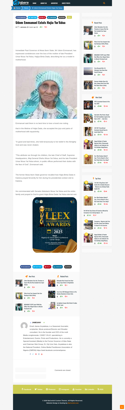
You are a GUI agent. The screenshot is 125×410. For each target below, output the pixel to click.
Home (34, 3)
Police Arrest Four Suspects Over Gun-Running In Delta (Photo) (33, 294)
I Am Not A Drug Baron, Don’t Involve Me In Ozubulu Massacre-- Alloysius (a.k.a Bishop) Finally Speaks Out (102, 186)
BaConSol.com (73, 403)
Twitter (33, 17)
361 (100, 162)
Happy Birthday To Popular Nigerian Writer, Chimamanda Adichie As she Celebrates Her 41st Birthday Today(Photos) (101, 144)
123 (89, 215)
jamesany (23, 27)
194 (106, 162)
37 (95, 215)
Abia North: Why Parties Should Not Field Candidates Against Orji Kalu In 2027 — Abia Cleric (102, 117)
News (26, 8)
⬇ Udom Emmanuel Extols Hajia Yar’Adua (47, 8)
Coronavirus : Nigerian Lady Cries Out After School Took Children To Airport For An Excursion (102, 223)
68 (106, 191)
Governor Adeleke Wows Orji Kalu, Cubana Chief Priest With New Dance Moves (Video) (101, 83)
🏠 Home (17, 8)
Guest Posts (66, 3)
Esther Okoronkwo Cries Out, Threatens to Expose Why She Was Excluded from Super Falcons (34, 283)
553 (100, 134)
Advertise (54, 3)
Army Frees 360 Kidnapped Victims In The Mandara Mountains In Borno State (67, 293)
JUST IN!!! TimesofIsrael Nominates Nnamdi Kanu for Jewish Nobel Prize (100, 130)
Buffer (62, 17)
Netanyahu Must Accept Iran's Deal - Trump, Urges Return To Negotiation (65, 282)
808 (100, 106)
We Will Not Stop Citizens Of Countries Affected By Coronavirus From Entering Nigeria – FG (96, 212)
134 (106, 134)
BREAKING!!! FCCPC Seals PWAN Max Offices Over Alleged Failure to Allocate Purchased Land (33, 307)
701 (100, 121)
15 (106, 121)
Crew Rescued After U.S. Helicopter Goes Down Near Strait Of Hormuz (100, 70)
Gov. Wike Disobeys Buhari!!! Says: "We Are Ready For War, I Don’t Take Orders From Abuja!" (101, 158)
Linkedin (52, 17)
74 (106, 228)
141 (100, 228)
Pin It (42, 17)
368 (100, 150)
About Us (43, 3)
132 (106, 150)
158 (106, 106)
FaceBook (21, 17)
